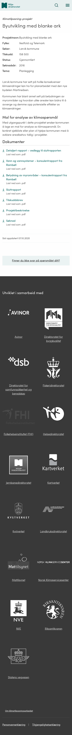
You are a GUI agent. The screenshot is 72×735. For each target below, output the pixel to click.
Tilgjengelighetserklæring (46, 724)
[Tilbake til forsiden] (10, 5)
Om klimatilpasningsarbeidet (19, 710)
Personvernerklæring (13, 724)
